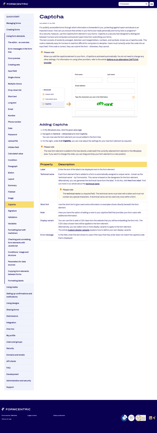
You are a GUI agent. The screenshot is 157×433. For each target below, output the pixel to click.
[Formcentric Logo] (18, 4)
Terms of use (6, 419)
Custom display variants (78, 230)
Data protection (59, 415)
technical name (92, 184)
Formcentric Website (9, 415)
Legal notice (32, 415)
